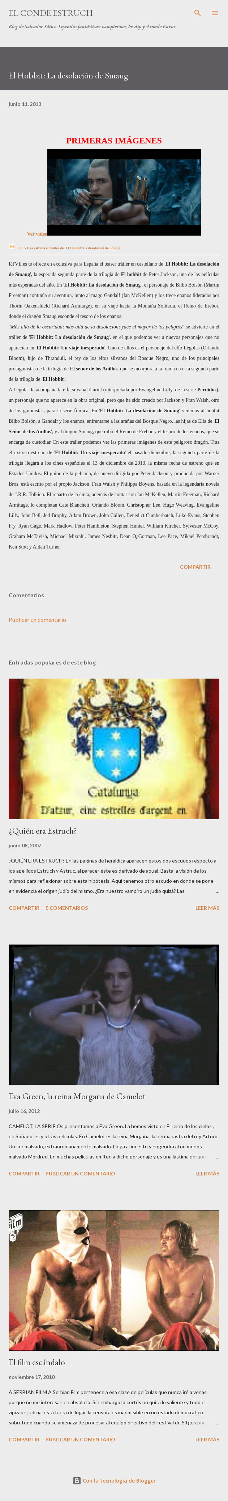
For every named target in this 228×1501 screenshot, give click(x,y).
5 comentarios (67, 908)
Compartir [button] (195, 567)
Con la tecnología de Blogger (114, 1480)
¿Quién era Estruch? (43, 830)
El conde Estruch (51, 12)
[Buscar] (197, 13)
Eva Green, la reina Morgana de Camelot (77, 1096)
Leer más (207, 908)
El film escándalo (37, 1362)
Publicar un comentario (37, 619)
